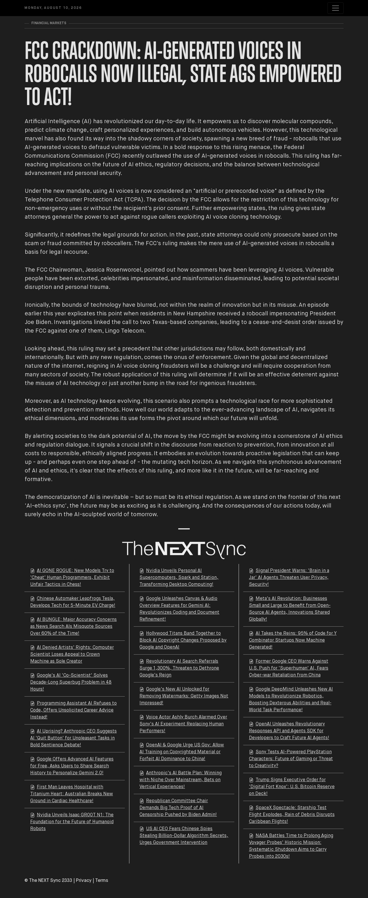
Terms (101, 880)
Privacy (83, 880)
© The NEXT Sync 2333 (48, 880)
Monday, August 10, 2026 (53, 8)
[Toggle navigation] (335, 8)
